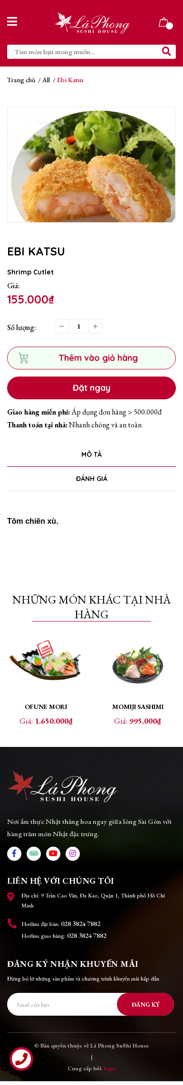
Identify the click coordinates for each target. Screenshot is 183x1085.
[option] (91, 165)
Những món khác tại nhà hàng (91, 607)
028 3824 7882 (80, 927)
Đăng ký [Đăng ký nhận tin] (146, 1008)
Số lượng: (21, 327)
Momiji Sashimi (138, 706)
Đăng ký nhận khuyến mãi (72, 967)
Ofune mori (46, 706)
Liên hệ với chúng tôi (60, 884)
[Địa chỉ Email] (90, 1008)
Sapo (109, 1072)
